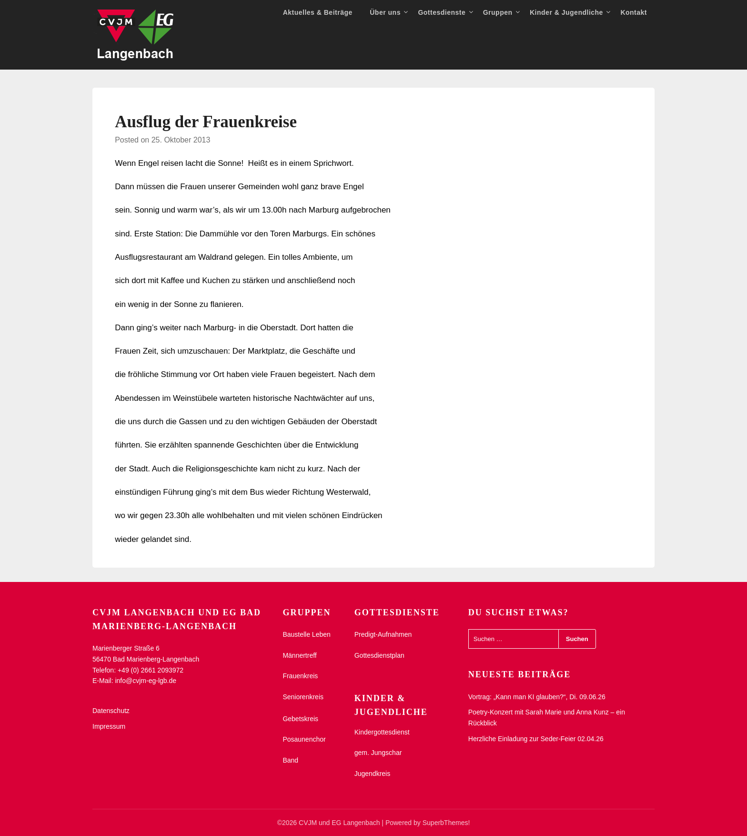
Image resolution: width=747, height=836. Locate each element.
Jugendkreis (372, 773)
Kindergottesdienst (382, 732)
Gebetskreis (300, 719)
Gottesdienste (441, 12)
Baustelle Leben (306, 634)
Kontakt (633, 12)
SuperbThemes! (446, 822)
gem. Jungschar (378, 752)
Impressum (108, 726)
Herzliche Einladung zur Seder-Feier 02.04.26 (536, 739)
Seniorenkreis (303, 697)
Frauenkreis (300, 676)
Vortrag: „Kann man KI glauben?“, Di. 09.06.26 (537, 697)
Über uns (385, 12)
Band (290, 760)
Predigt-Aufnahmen (383, 634)
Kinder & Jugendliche (566, 12)
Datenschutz (111, 710)
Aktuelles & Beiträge (318, 12)
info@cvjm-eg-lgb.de (145, 680)
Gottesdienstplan (379, 655)
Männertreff (299, 655)
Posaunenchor (304, 739)
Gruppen (498, 12)
